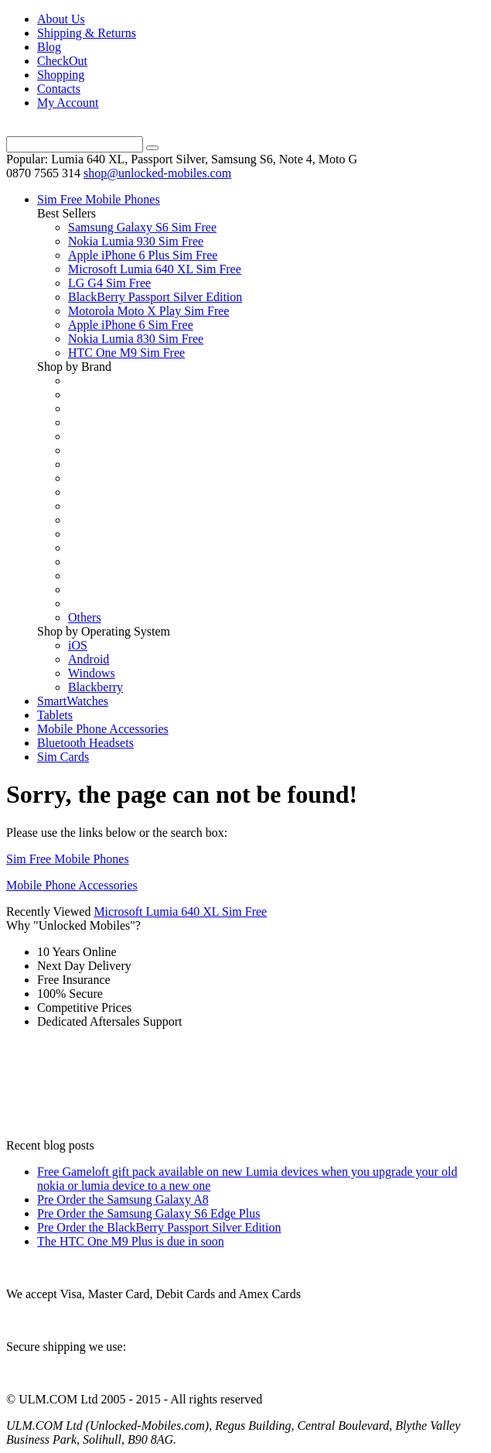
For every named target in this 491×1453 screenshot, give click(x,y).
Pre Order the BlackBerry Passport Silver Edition (159, 1227)
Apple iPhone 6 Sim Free (130, 324)
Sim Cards (63, 756)
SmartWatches (72, 701)
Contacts (58, 88)
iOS (77, 645)
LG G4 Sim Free (109, 283)
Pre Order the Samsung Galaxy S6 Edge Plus (148, 1213)
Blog (49, 46)
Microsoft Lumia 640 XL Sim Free (154, 269)
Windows (91, 673)
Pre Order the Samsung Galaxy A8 (123, 1199)
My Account (68, 102)
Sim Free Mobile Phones (98, 199)
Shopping (60, 74)
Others (84, 617)
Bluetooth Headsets (85, 742)
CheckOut (62, 60)
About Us (61, 19)
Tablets (55, 714)
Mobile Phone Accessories (103, 728)
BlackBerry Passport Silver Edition (155, 296)
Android (88, 659)
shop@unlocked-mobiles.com (157, 173)
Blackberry (95, 687)
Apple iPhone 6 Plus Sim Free (142, 255)
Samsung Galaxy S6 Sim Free (142, 227)
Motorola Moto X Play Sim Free (148, 310)
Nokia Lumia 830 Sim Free (135, 338)
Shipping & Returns (86, 32)
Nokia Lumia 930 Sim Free (135, 241)
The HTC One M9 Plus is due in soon (130, 1241)
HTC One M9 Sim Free (126, 352)
